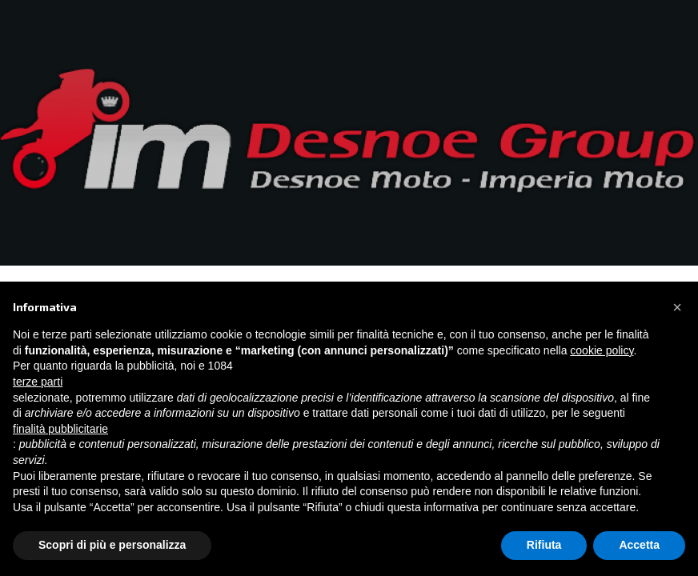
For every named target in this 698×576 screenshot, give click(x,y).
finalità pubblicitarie (60, 428)
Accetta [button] (639, 544)
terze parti (37, 381)
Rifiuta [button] (544, 544)
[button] (677, 307)
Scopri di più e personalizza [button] (112, 544)
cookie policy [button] (601, 350)
